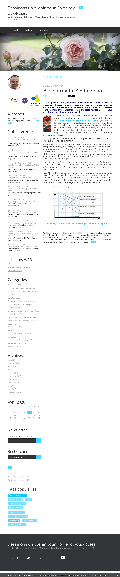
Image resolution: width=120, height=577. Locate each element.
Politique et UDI (14, 327)
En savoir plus (102, 575)
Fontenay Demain (15, 270)
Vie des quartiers (15, 347)
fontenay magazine (17, 503)
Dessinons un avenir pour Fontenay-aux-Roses (42, 10)
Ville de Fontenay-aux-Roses (19, 267)
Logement (12, 324)
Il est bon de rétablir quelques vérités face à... (23, 166)
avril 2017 (12, 389)
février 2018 (13, 373)
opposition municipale (18, 516)
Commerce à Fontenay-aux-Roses (22, 288)
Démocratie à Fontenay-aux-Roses (22, 301)
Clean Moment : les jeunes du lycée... (23, 246)
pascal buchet (14, 520)
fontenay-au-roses (16, 512)
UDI (9, 264)
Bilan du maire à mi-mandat (73, 90)
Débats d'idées (14, 298)
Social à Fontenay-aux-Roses (20, 334)
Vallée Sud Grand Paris (17, 343)
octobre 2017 (13, 379)
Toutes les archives (15, 393)
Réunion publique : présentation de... (23, 201)
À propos (44, 30)
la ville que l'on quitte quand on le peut (72, 242)
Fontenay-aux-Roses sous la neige (22, 212)
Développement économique (20, 304)
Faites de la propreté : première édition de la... (24, 189)
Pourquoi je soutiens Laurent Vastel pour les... (23, 153)
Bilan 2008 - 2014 (15, 285)
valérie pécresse (15, 499)
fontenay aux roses (17, 524)
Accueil (15, 30)
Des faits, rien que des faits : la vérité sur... (23, 140)
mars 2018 (12, 370)
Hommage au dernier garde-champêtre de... (24, 234)
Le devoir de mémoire (17, 314)
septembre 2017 (14, 383)
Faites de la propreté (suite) (19, 178)
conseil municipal (29, 520)
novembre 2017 (14, 376)
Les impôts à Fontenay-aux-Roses (22, 317)
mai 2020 (11, 360)
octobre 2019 (13, 363)
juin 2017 (11, 386)
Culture (11, 295)
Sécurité (11, 330)
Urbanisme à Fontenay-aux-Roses (22, 340)
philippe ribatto (15, 508)
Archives (29, 30)
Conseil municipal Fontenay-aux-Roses (24, 291)
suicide (28, 499)
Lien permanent (51, 233)
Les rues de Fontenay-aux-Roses (21, 321)
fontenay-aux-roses (17, 495)
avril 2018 (12, 366)
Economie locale (14, 308)
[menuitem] (15, 30)
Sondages (12, 337)
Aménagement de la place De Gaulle (23, 223)
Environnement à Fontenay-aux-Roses (24, 311)
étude (52, 242)
